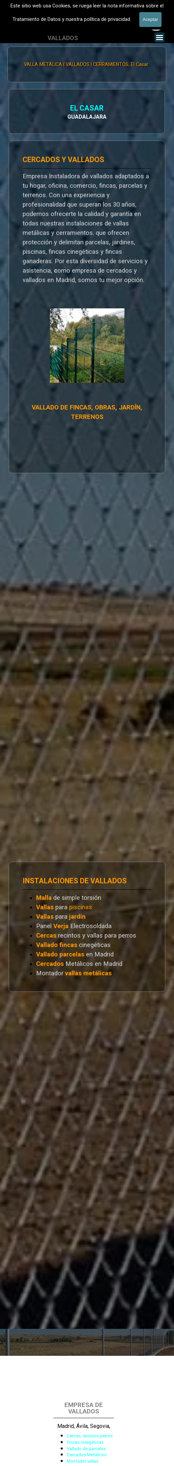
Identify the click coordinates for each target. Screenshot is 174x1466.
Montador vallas (82, 1461)
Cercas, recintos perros (90, 1435)
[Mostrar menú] (159, 37)
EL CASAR (29, 109)
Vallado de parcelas (86, 1448)
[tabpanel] (87, 927)
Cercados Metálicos (87, 1454)
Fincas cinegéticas (85, 1442)
